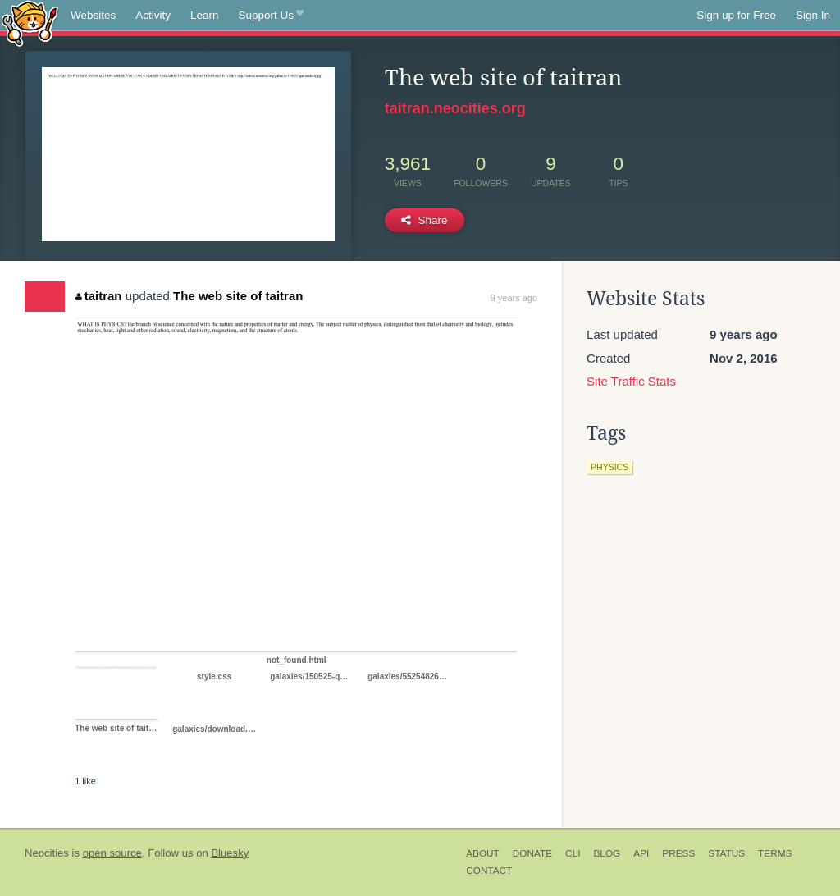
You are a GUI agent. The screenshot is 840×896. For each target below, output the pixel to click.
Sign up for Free (736, 15)
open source (112, 853)
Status (726, 853)
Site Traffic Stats (631, 381)
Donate (532, 853)
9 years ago (514, 298)
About (483, 853)
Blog (606, 853)
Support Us (271, 15)
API (641, 853)
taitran (98, 296)
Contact (489, 870)
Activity (153, 15)
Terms (775, 853)
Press (678, 853)
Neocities (47, 853)
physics (609, 467)
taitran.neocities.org (455, 108)
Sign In (813, 15)
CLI (572, 853)
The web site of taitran (238, 296)
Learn (204, 15)
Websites (93, 15)
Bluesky (230, 853)
